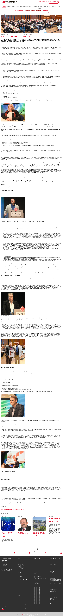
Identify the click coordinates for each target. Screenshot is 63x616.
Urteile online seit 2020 (37, 593)
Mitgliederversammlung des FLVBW (55, 561)
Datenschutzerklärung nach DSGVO (55, 609)
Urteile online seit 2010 (37, 603)
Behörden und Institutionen (53, 589)
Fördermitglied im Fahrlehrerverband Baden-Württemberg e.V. (55, 578)
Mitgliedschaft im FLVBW (21, 565)
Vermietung (35, 584)
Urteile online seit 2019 (37, 594)
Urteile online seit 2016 (37, 597)
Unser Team (51, 610)
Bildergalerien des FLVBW (53, 597)
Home (51, 605)
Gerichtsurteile (20, 566)
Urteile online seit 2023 (37, 590)
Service (19, 569)
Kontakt (51, 607)
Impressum (51, 608)
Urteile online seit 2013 (37, 600)
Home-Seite (21, 614)
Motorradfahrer (36, 575)
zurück (51, 12)
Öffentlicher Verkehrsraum (37, 577)
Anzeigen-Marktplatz (20, 564)
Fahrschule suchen (20, 561)
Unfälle (35, 581)
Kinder (35, 573)
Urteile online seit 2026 (37, 587)
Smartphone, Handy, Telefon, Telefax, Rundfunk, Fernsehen (40, 571)
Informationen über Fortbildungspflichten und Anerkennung (24, 592)
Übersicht (44, 12)
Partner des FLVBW (20, 568)
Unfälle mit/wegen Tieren (37, 582)
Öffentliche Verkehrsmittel (37, 576)
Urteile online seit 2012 (37, 601)
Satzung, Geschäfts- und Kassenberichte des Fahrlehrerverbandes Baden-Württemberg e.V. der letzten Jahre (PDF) (55, 583)
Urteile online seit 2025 (37, 588)
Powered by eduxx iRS (31, 615)
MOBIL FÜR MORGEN (53, 564)
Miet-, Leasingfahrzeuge (37, 574)
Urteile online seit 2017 (37, 596)
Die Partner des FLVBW (53, 591)
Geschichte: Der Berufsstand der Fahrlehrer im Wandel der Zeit (54, 563)
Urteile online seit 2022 (37, 591)
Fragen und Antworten (21, 567)
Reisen (35, 579)
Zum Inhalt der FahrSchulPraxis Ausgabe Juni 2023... (13, 509)
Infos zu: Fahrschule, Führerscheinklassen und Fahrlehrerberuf (24, 563)
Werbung (35, 585)
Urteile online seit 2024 (37, 589)
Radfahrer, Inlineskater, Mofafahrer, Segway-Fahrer (40, 578)
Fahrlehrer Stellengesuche (21, 607)
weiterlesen (58, 12)
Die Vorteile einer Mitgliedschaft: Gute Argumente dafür (55, 574)
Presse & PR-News (20, 576)
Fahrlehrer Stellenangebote (21, 606)
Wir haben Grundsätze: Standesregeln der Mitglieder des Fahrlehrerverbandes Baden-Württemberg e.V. (55, 580)
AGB (50, 606)
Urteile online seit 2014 (37, 599)
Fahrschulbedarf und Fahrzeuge (22, 608)
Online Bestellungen (52, 599)
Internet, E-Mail (36, 572)
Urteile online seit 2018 (37, 595)
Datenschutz (35, 586)
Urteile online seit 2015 (37, 598)
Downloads (51, 598)
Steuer (35, 580)
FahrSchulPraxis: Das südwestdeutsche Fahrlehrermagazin (23, 575)
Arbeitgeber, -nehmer (36, 561)
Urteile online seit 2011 (37, 602)
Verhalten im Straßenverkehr (37, 583)
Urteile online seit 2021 (37, 592)
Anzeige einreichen (20, 610)
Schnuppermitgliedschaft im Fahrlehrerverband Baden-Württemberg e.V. (55, 576)
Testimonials (52, 565)
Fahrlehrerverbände (52, 590)
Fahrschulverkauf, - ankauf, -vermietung (23, 609)
